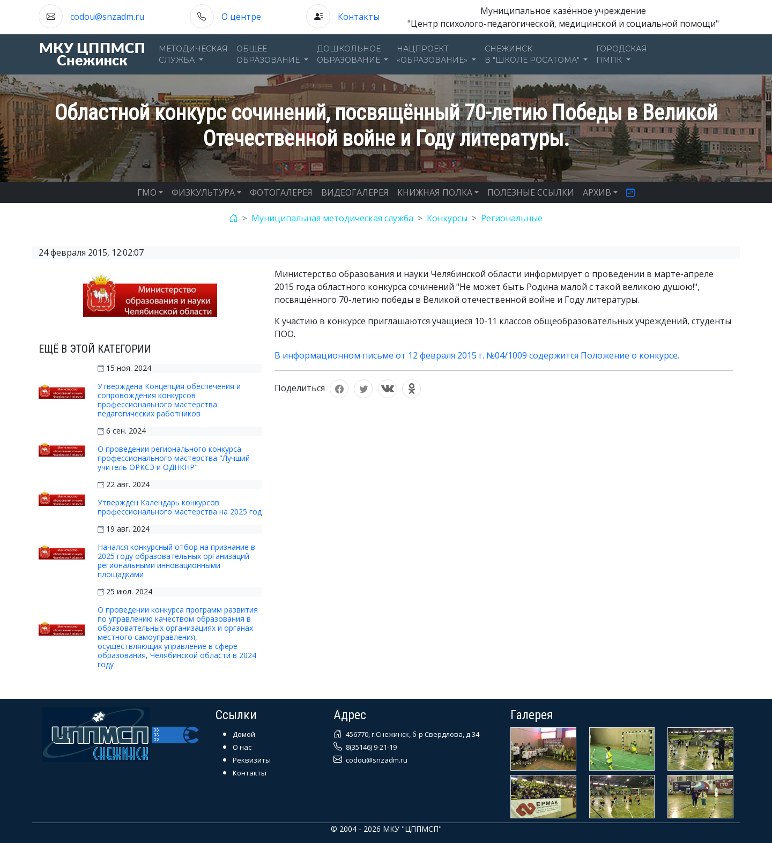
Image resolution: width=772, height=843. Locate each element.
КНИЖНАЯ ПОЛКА (434, 192)
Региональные (512, 218)
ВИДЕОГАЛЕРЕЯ (355, 192)
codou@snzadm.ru (107, 17)
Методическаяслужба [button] (193, 54)
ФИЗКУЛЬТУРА (203, 192)
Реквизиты (252, 760)
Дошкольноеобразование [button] (349, 54)
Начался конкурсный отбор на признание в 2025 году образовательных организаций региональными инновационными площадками (176, 560)
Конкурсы (447, 218)
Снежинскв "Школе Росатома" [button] (533, 54)
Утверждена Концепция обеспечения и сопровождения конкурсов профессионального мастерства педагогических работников (169, 400)
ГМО (147, 192)
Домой (244, 734)
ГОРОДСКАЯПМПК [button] (621, 54)
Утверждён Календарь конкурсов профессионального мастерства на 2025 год (180, 507)
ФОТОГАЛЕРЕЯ (281, 192)
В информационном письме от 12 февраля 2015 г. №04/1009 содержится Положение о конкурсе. (476, 355)
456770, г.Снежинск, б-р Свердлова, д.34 (411, 734)
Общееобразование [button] (269, 54)
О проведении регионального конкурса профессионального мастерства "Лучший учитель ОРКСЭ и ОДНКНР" (174, 458)
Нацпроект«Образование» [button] (433, 54)
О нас (242, 747)
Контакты (359, 17)
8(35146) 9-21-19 (370, 747)
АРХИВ (597, 192)
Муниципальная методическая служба (332, 218)
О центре (241, 17)
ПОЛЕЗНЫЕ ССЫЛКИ (530, 192)
